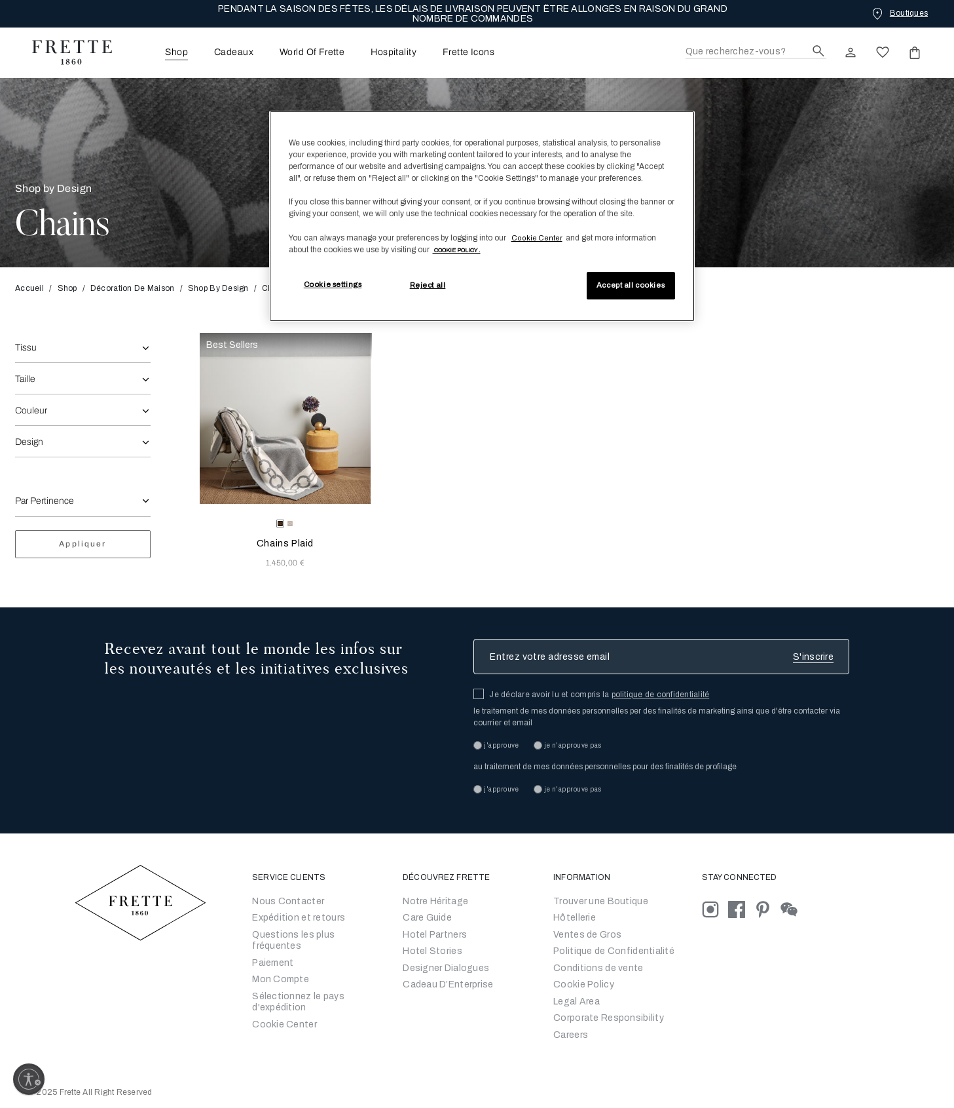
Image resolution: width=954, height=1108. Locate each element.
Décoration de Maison (132, 288)
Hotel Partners (435, 935)
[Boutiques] (899, 13)
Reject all (428, 285)
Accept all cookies (630, 285)
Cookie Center (284, 1024)
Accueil (33, 288)
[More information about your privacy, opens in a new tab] (457, 250)
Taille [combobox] (25, 379)
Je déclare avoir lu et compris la (599, 694)
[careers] (570, 1035)
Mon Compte (280, 979)
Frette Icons (468, 52)
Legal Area (576, 1001)
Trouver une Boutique (600, 901)
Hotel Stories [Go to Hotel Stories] (432, 951)
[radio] (290, 523)
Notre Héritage (435, 901)
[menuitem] (158, 52)
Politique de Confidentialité (613, 951)
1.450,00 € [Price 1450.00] (285, 562)
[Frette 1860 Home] (65, 52)
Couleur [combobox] (31, 410)
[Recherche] (756, 52)
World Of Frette (312, 52)
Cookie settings (333, 284)
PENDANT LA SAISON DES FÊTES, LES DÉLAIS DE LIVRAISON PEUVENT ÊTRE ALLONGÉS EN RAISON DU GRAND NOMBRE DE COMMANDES (472, 14)
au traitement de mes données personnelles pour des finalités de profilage (605, 766)
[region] (482, 216)
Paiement (272, 963)
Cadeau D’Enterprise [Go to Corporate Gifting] (448, 984)
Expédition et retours (298, 918)
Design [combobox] (29, 442)
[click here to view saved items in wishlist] (882, 52)
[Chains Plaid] (285, 419)
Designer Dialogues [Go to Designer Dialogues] (446, 968)
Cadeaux (233, 52)
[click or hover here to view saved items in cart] (915, 52)
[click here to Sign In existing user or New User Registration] (850, 52)
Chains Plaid (285, 543)
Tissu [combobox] (26, 348)
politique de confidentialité (661, 694)
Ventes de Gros (587, 935)
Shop (67, 288)
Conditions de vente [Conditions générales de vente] (598, 968)
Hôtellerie (574, 918)
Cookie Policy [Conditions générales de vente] (583, 984)
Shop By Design (218, 288)
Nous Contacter (288, 901)
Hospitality (393, 52)
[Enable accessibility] (29, 1079)
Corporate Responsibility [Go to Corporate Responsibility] (608, 1018)
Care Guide (427, 918)
